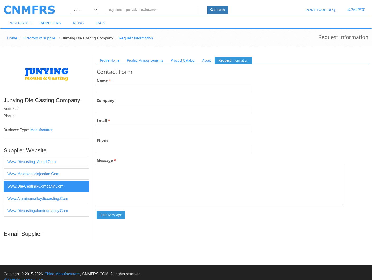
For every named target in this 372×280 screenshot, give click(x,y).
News (78, 23)
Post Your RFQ (320, 10)
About (206, 60)
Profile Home (109, 60)
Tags (100, 23)
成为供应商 (356, 10)
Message (106, 160)
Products (18, 23)
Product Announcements (145, 60)
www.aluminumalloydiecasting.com (37, 199)
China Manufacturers (62, 274)
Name (104, 80)
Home (12, 38)
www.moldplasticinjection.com (33, 174)
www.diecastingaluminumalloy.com (37, 211)
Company (105, 100)
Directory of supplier (39, 38)
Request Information (233, 60)
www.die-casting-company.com (35, 186)
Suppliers (51, 23)
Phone (102, 140)
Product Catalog (182, 60)
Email (103, 120)
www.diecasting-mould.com (31, 162)
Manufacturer (41, 130)
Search (217, 10)
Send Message (111, 214)
